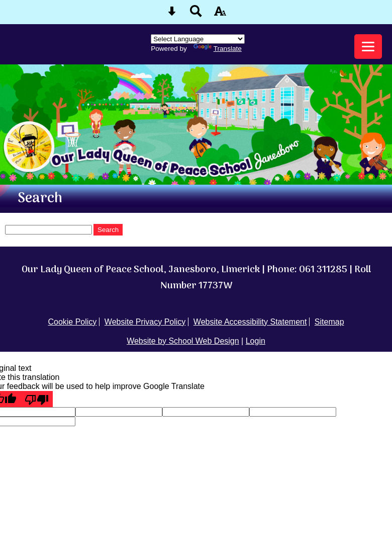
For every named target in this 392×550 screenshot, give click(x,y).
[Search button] (196, 14)
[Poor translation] (37, 399)
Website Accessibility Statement (250, 322)
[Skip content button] (172, 14)
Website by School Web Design (183, 341)
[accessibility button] (220, 14)
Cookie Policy (72, 322)
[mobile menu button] (368, 46)
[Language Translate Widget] (198, 39)
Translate (217, 48)
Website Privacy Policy (145, 322)
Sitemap (329, 322)
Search (108, 229)
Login (255, 341)
